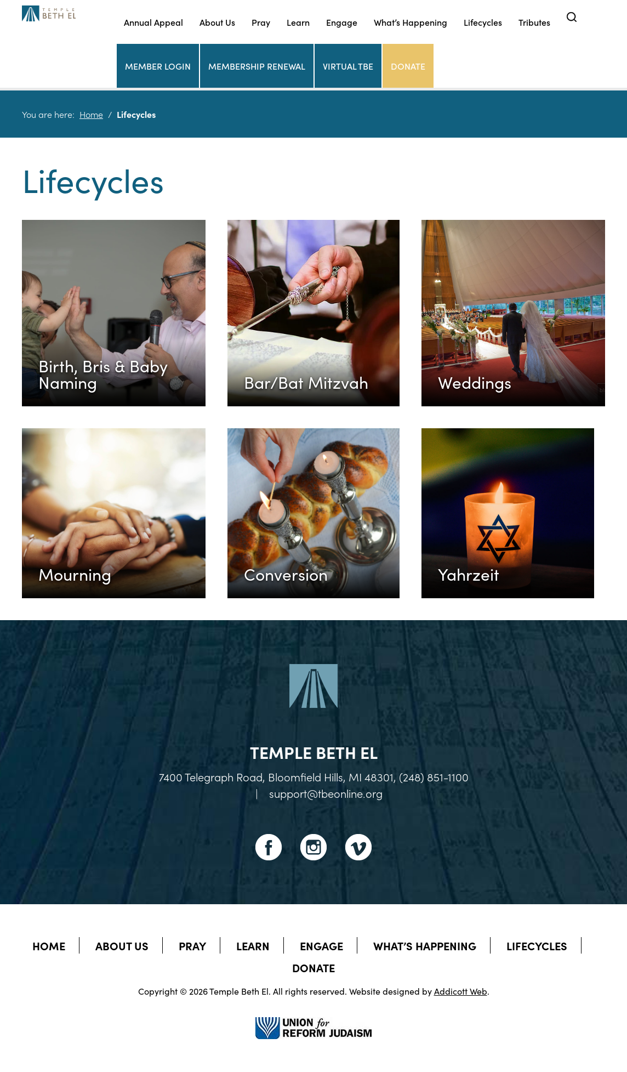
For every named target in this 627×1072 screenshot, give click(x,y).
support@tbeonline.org (326, 793)
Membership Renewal (256, 66)
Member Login (158, 66)
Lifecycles (483, 22)
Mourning (74, 573)
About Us (217, 22)
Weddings (474, 381)
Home (91, 114)
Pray (261, 22)
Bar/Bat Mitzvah (306, 381)
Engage (341, 22)
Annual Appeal (153, 22)
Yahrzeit (468, 573)
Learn (298, 22)
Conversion (286, 573)
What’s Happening (410, 22)
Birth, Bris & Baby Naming (103, 373)
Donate (408, 66)
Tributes (534, 22)
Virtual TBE (348, 66)
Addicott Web (460, 991)
